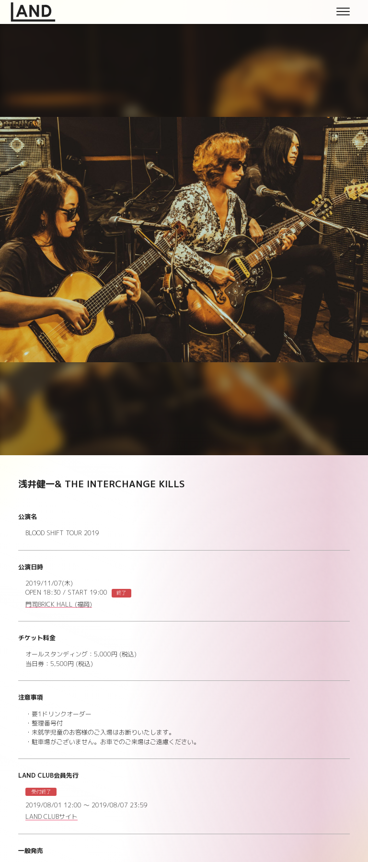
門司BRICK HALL (58, 604)
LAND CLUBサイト (51, 817)
